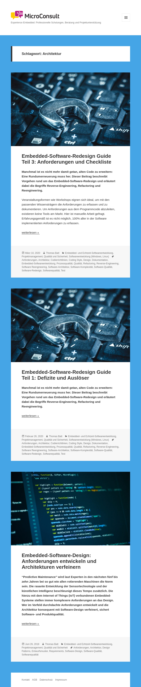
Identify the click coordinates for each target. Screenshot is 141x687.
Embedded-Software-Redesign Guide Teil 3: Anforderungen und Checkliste (66, 159)
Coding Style (75, 260)
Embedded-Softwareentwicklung (38, 263)
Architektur (44, 260)
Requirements (56, 651)
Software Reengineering (34, 267)
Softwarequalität (51, 270)
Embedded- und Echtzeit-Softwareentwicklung (89, 253)
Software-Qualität (103, 267)
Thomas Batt (52, 253)
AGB (34, 679)
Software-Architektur (58, 267)
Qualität (78, 263)
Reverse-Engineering (108, 263)
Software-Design (73, 651)
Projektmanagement (32, 256)
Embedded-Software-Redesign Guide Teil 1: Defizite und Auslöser (66, 375)
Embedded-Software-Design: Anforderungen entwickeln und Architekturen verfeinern (59, 561)
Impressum (61, 679)
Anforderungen (29, 260)
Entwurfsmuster (40, 651)
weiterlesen (31, 232)
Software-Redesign (32, 270)
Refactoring (89, 263)
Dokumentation (100, 260)
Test (63, 270)
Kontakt (26, 679)
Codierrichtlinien (59, 260)
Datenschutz (46, 679)
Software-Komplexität (81, 267)
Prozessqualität (65, 263)
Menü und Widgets (126, 21)
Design (86, 260)
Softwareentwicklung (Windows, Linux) (89, 256)
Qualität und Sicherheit (55, 256)
